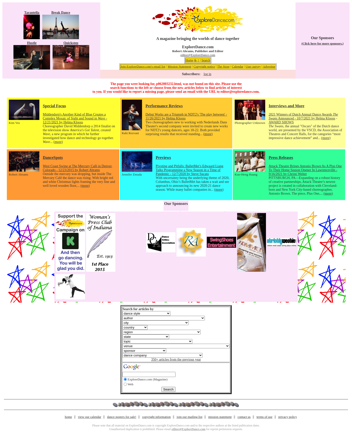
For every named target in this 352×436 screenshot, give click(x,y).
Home (189, 60)
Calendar (237, 66)
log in (207, 74)
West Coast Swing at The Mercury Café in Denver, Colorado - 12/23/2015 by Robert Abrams (77, 168)
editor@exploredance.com (239, 92)
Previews (163, 157)
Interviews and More (286, 106)
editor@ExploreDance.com (197, 55)
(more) (58, 142)
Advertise (269, 66)
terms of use (264, 417)
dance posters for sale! (121, 417)
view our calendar (89, 417)
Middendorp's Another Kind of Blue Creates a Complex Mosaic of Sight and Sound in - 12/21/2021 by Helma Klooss (75, 118)
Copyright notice (204, 66)
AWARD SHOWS (281, 122)
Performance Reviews (164, 106)
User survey (253, 66)
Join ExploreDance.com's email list (143, 66)
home (68, 417)
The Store (223, 66)
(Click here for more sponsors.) (322, 43)
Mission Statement (179, 66)
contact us (244, 417)
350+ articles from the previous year (176, 359)
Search (205, 60)
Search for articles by (138, 309)
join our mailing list (189, 417)
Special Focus (54, 106)
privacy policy (287, 417)
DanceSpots (53, 157)
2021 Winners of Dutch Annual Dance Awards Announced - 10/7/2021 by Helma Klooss (303, 116)
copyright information (156, 417)
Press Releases (281, 157)
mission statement (220, 417)
